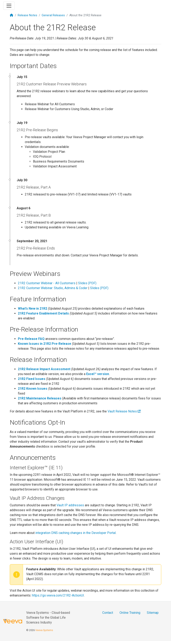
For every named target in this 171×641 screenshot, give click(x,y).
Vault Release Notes (124, 411)
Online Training (130, 613)
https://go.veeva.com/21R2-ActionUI (58, 595)
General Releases (53, 15)
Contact (107, 613)
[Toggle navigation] (9, 6)
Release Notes (27, 15)
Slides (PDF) (87, 283)
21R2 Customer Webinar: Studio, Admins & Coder (52, 288)
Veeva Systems (44, 630)
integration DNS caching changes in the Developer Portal (75, 533)
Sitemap (153, 613)
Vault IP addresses (70, 505)
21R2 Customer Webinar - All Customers (46, 283)
